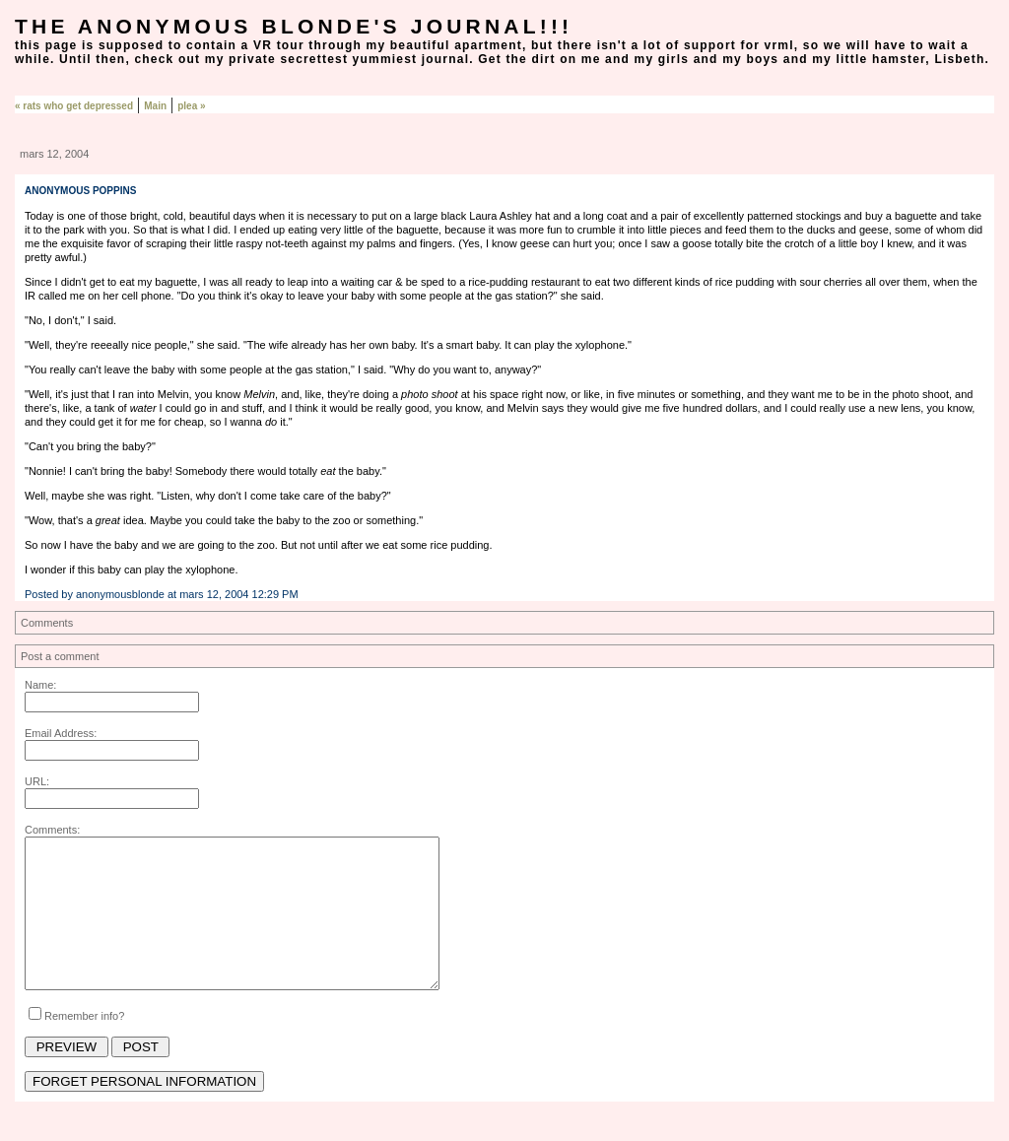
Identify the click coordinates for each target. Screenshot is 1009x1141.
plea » (191, 106)
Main (155, 106)
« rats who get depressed (74, 106)
